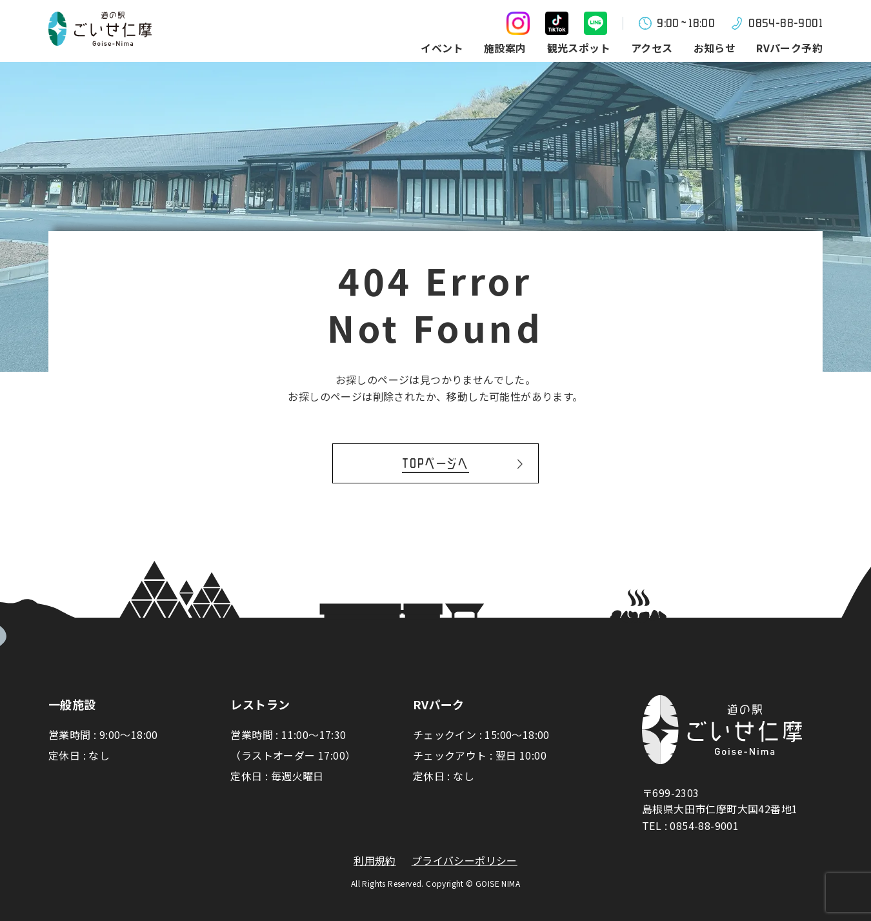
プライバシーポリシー (464, 861)
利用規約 (375, 861)
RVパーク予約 (789, 48)
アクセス (652, 48)
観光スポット (578, 48)
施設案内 (505, 48)
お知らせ (715, 48)
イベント (442, 48)
